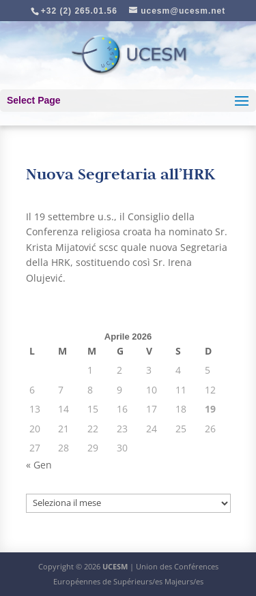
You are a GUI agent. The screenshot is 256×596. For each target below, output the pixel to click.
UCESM (115, 566)
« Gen (39, 464)
